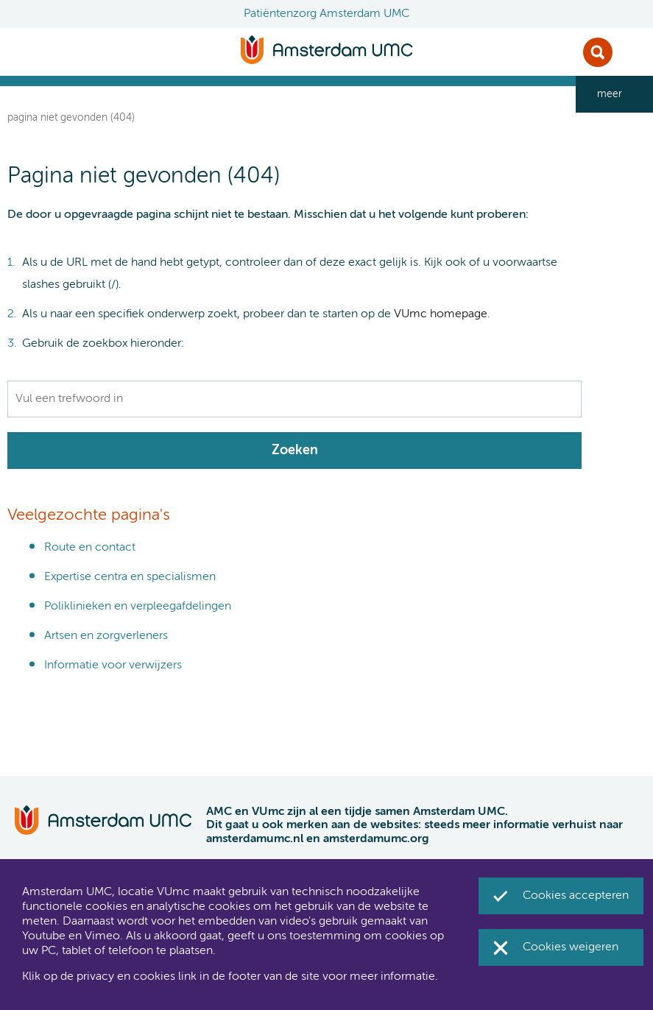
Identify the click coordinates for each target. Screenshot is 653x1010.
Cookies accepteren (576, 896)
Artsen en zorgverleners (106, 636)
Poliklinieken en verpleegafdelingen (137, 606)
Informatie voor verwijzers (113, 665)
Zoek (598, 52)
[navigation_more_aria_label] (614, 94)
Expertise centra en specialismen (130, 577)
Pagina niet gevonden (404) (71, 118)
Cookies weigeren (570, 947)
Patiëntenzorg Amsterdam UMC (326, 14)
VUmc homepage (440, 314)
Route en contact (89, 548)
